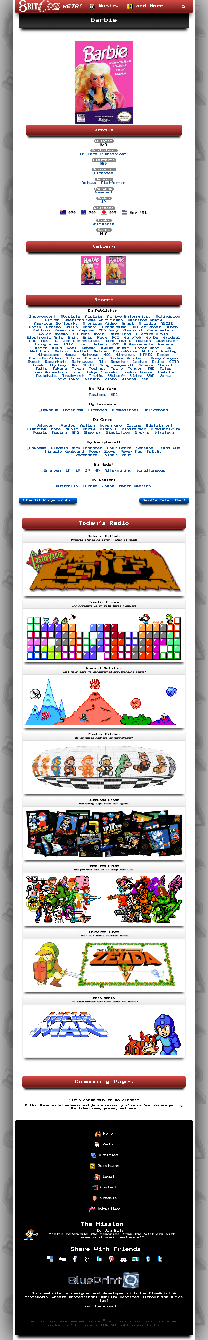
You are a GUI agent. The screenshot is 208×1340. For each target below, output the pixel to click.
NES (103, 163)
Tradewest (73, 376)
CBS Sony (108, 330)
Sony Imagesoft (117, 365)
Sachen (140, 362)
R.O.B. (154, 451)
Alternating (118, 470)
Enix (73, 337)
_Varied (67, 426)
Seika (158, 362)
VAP (151, 376)
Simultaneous (151, 470)
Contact (104, 1187)
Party (89, 429)
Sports (142, 432)
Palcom (73, 358)
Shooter (92, 432)
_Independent (41, 316)
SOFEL (89, 365)
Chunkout (132, 330)
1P (103, 202)
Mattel (81, 351)
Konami (89, 348)
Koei (72, 348)
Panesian (95, 358)
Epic (88, 337)
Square (146, 365)
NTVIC (146, 355)
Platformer (113, 183)
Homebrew (73, 410)
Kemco (41, 348)
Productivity (165, 429)
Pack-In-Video (45, 358)
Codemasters (160, 330)
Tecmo (117, 369)
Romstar (119, 362)
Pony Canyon (164, 358)
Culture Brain (89, 334)
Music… (105, 6)
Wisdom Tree (135, 379)
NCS (107, 355)
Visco (111, 379)
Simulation (118, 432)
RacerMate (56, 362)
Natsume (90, 355)
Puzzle (40, 432)
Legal (104, 1177)
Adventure (111, 426)
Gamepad (103, 192)
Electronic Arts (45, 337)
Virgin (92, 379)
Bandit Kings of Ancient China (49, 500)
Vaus (127, 455)
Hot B (125, 341)
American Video (100, 323)
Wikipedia (103, 224)
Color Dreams (53, 334)
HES (45, 341)
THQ (151, 369)
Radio (104, 1145)
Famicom (97, 395)
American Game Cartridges (94, 320)
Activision (168, 316)
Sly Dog (57, 365)
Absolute (70, 316)
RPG (75, 432)
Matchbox (40, 351)
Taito (41, 369)
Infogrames (46, 344)
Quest (34, 362)
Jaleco (100, 344)
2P (78, 470)
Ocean (163, 355)
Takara (59, 369)
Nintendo (125, 355)
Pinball (108, 429)
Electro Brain (152, 334)
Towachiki (46, 376)
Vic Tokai (69, 379)
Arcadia (147, 323)
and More (145, 6)
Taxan (78, 369)
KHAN (57, 348)
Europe (90, 486)
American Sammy (145, 320)
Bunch (172, 327)
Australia (67, 486)
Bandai (90, 327)
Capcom (86, 330)
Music (72, 429)
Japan (108, 486)
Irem (83, 344)
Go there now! (104, 1306)
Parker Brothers (128, 358)
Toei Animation (50, 372)
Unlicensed (156, 410)
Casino (134, 426)
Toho (77, 372)
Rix (102, 362)
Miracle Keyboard (64, 451)
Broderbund (114, 327)
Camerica (64, 330)
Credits (104, 1198)
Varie (166, 376)
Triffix (96, 376)
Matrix (62, 351)
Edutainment (159, 426)
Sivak (38, 365)
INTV (68, 344)
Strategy (164, 432)
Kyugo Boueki (115, 348)
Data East (121, 334)
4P (97, 470)
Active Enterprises (129, 316)
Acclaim (93, 316)
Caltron (41, 330)
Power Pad (131, 451)
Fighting (36, 429)
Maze (56, 429)
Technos (97, 369)
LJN (168, 348)
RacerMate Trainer (96, 455)
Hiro (109, 341)
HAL (33, 341)
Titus (166, 369)
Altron (52, 320)
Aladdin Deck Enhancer (76, 448)
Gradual (171, 337)
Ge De (152, 337)
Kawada (165, 344)
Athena (53, 327)
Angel (128, 323)
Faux (102, 337)
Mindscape (49, 355)
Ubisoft (116, 376)
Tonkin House (137, 372)
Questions (104, 1166)
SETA (174, 362)
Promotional (125, 410)
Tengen (135, 369)
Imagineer (167, 341)
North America (135, 486)
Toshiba (165, 372)
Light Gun (169, 448)
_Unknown (48, 410)
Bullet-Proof (146, 327)
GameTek (132, 337)
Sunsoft (166, 365)
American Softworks (56, 323)
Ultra (136, 376)
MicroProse (125, 351)
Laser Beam (147, 348)
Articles (104, 1155)
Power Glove (102, 451)
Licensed (103, 173)
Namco (71, 355)
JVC (115, 344)
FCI (115, 337)
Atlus (72, 327)
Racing (59, 432)
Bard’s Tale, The (164, 500)
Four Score (119, 448)
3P (87, 470)
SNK (74, 365)
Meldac (101, 351)
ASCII (167, 323)
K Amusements (138, 344)
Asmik (35, 327)
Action (89, 183)
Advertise (104, 1209)
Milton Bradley (159, 351)
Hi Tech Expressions (103, 154)
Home (104, 1134)
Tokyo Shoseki (102, 372)
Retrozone (83, 362)
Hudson (143, 341)
